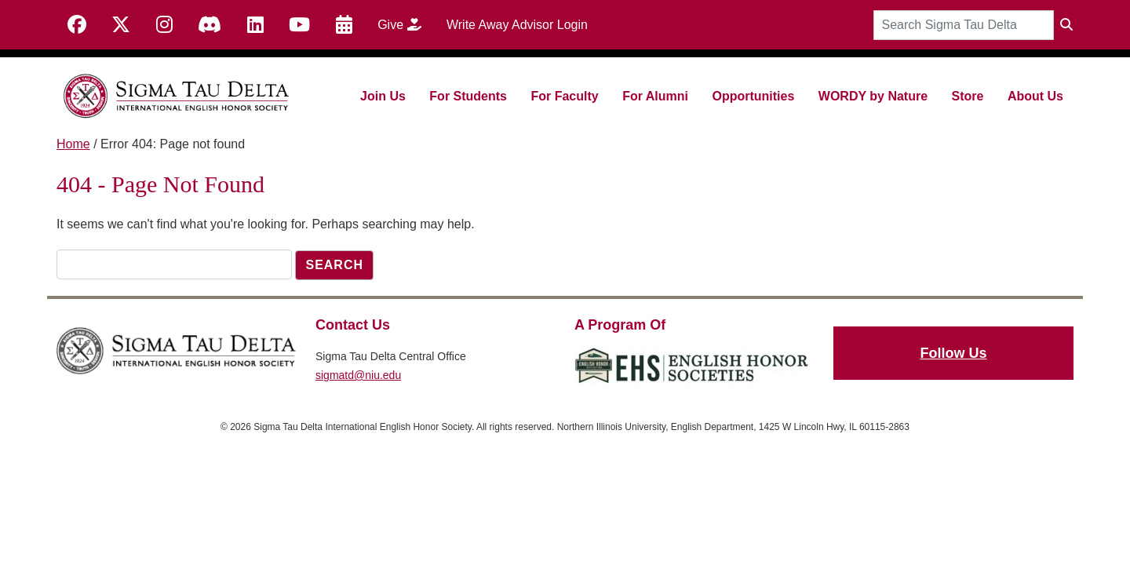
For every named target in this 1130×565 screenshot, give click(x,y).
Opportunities (753, 96)
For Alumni (655, 96)
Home (73, 144)
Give (404, 24)
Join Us (383, 96)
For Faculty (564, 96)
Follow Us (953, 353)
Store (968, 96)
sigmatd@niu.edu (358, 375)
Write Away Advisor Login (517, 24)
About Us (1035, 96)
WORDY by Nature (873, 96)
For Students (468, 96)
